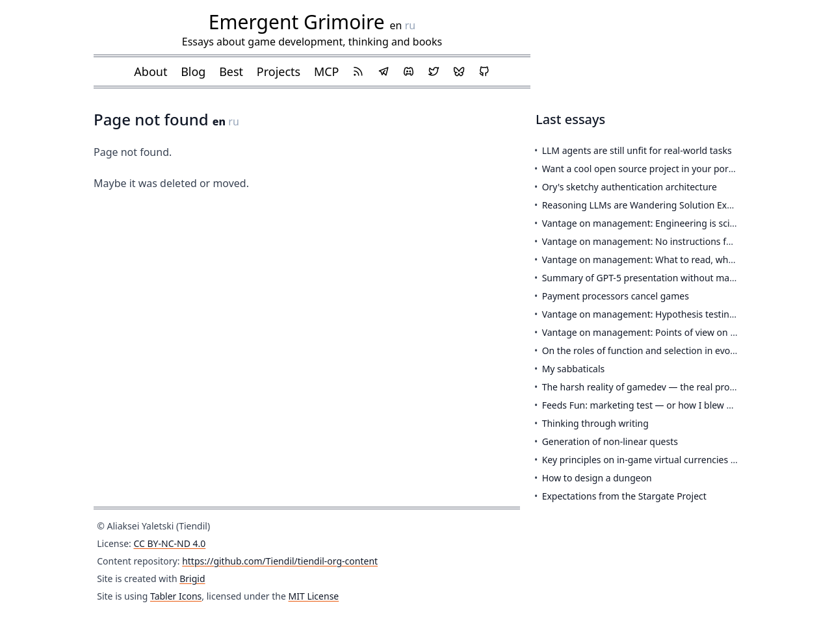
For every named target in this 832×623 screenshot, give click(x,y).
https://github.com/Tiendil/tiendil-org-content (280, 561)
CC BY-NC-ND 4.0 (169, 543)
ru (410, 25)
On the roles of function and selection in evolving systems (665, 350)
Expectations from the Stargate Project (624, 496)
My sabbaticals (573, 368)
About (150, 71)
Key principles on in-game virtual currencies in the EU (655, 459)
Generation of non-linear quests (610, 441)
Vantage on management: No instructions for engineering (666, 241)
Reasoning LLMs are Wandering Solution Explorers (649, 205)
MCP (326, 71)
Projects (278, 71)
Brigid (192, 578)
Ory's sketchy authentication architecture (629, 187)
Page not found (153, 119)
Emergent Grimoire (297, 21)
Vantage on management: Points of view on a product (657, 332)
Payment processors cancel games (615, 296)
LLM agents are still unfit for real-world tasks (637, 150)
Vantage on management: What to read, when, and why (661, 259)
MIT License (314, 596)
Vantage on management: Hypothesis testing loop (649, 314)
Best (231, 71)
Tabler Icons (176, 596)
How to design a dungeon (597, 478)
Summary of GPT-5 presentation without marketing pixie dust (673, 278)
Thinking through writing (595, 423)
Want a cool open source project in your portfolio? (648, 168)
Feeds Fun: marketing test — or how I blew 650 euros (655, 405)
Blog (193, 71)
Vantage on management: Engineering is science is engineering (678, 223)
